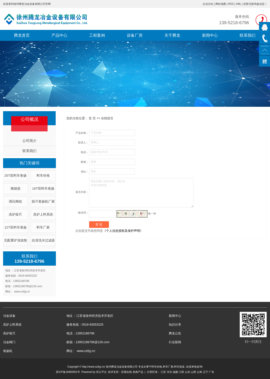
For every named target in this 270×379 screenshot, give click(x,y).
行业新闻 (175, 342)
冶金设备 (9, 315)
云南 (199, 372)
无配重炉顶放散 (15, 240)
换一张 (152, 213)
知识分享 (175, 324)
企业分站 (208, 3)
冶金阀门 (9, 342)
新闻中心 (210, 35)
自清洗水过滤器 (43, 240)
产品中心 (59, 35)
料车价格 (43, 175)
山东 (187, 372)
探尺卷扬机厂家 (43, 201)
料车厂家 (43, 227)
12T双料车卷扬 (15, 227)
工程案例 (97, 35)
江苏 (163, 372)
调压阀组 (15, 201)
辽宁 (205, 372)
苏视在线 (126, 372)
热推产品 (138, 372)
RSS (231, 3)
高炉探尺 (15, 214)
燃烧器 (15, 188)
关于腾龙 (172, 35)
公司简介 (29, 141)
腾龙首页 (22, 35)
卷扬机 (7, 351)
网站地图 (220, 3)
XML (238, 3)
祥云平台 (101, 372)
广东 (211, 372)
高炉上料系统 (43, 214)
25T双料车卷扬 (15, 175)
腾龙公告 (175, 333)
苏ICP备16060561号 (68, 372)
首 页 (92, 118)
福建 (175, 372)
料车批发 (179, 366)
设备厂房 (135, 35)
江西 (181, 372)
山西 (193, 372)
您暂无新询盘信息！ (255, 3)
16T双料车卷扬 (43, 188)
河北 (169, 372)
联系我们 (247, 35)
